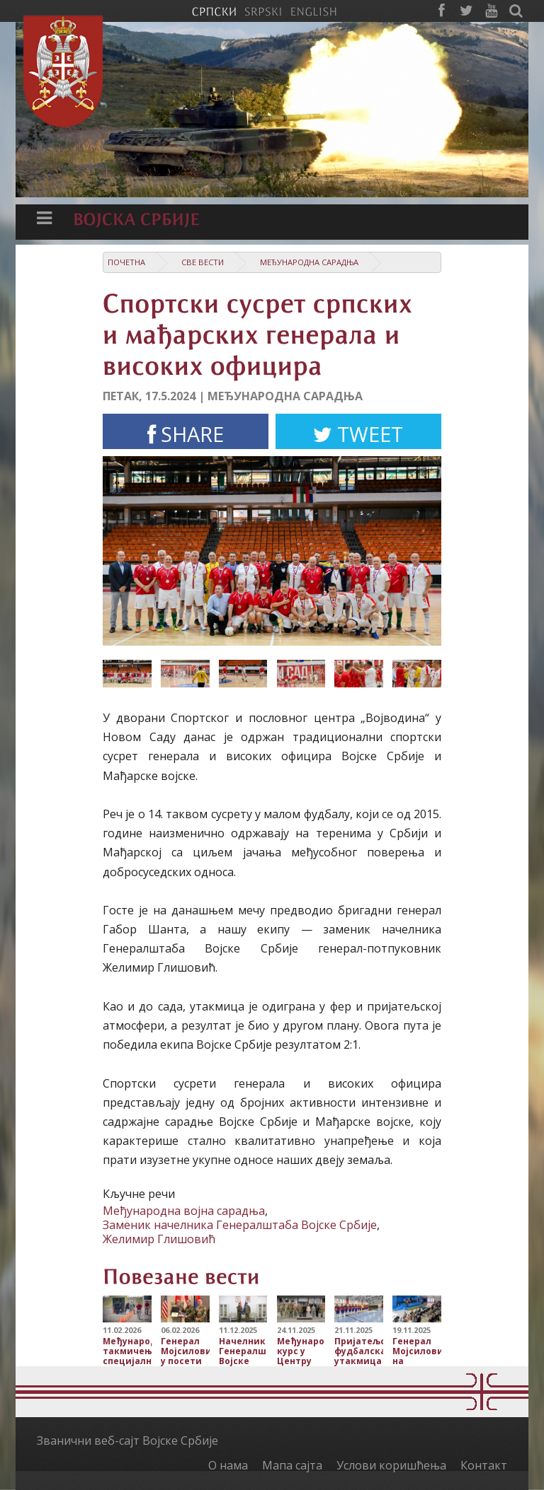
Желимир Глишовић (159, 1239)
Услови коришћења (391, 1465)
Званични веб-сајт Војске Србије (127, 1440)
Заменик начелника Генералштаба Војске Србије (240, 1225)
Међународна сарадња (309, 262)
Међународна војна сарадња (184, 1210)
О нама (228, 1465)
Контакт (483, 1465)
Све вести (202, 262)
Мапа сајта (292, 1465)
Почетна (126, 262)
